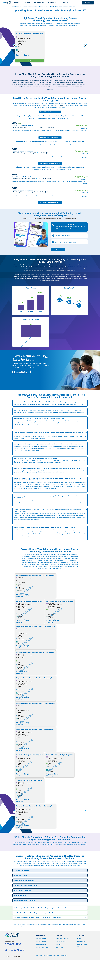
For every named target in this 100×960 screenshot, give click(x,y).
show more (85, 132)
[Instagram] (24, 950)
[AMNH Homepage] (7, 2)
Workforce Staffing (41, 941)
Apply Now (88, 2)
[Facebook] (6, 950)
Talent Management (39, 2)
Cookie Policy (56, 955)
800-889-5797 (13, 944)
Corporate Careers (61, 941)
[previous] (14, 45)
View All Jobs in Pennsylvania (50, 112)
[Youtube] (21, 950)
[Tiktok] (18, 950)
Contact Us (80, 938)
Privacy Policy (39, 955)
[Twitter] (9, 950)
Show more (50, 28)
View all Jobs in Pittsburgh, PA (50, 137)
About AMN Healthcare (62, 938)
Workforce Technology (42, 947)
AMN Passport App (58, 105)
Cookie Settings (64, 955)
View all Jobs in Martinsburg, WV (50, 202)
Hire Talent (27, 2)
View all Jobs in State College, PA (50, 163)
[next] (85, 45)
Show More (50, 89)
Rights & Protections (47, 955)
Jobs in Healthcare (41, 938)
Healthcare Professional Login (83, 945)
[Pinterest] (15, 950)
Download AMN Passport (58, 249)
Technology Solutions (53, 2)
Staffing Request (81, 941)
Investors (58, 944)
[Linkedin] (12, 950)
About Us (65, 2)
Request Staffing (20, 372)
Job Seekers (17, 2)
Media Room (59, 947)
